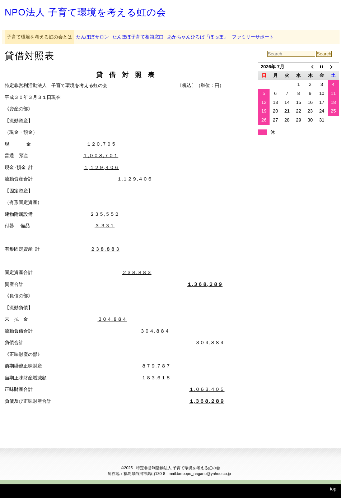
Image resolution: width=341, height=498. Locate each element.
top (333, 489)
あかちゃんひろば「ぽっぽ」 (197, 37)
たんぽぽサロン (92, 37)
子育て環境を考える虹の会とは (39, 37)
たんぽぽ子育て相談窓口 (138, 37)
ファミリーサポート (253, 37)
